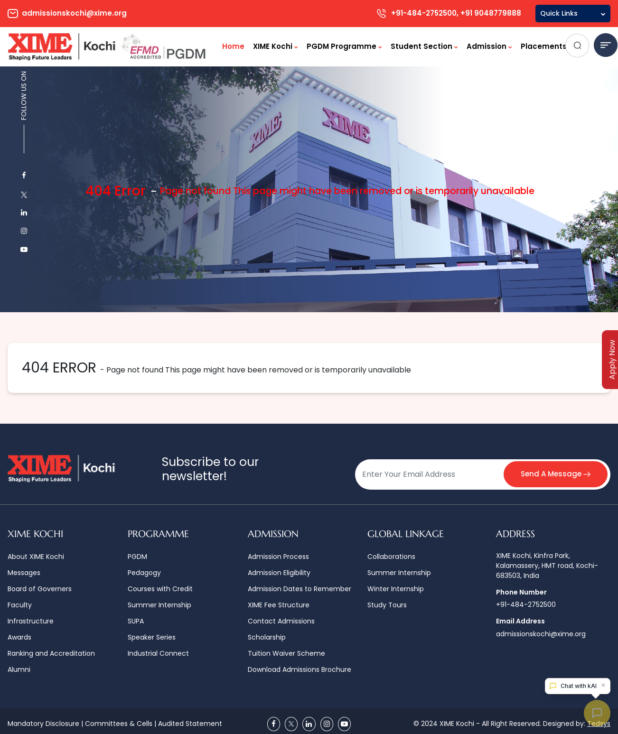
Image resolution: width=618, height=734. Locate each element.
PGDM (137, 556)
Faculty (20, 605)
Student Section (424, 46)
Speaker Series (152, 637)
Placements (546, 46)
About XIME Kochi (36, 556)
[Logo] (109, 47)
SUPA (136, 621)
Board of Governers (40, 589)
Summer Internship (159, 605)
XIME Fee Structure (278, 605)
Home (233, 46)
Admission (489, 46)
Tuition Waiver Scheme (286, 653)
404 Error (115, 191)
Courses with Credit (160, 589)
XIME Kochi (275, 46)
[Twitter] (291, 723)
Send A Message (555, 474)
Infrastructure (31, 621)
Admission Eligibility (279, 572)
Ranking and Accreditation (51, 653)
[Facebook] (274, 723)
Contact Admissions (281, 621)
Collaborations (391, 556)
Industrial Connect (158, 653)
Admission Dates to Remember (299, 589)
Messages (24, 572)
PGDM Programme (344, 46)
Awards (19, 637)
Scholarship (267, 637)
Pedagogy (144, 572)
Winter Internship (395, 589)
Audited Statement (190, 723)
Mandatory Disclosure (43, 723)
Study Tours (387, 605)
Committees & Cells (118, 723)
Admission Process (278, 556)
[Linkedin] (309, 723)
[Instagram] (327, 723)
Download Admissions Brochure (299, 669)
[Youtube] (344, 723)
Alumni (19, 669)
